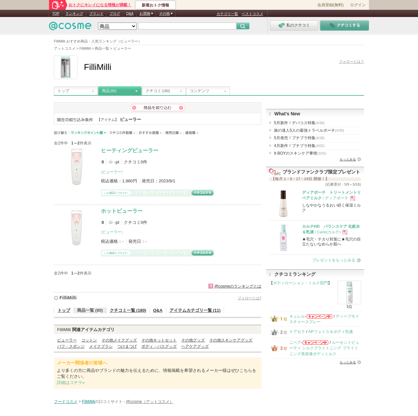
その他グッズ (193, 340)
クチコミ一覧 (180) (128, 310)
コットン (89, 340)
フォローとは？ (351, 61)
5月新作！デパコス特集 (299, 123)
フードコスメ (65, 401)
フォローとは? (249, 298)
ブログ (114, 13)
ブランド (96, 13)
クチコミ (158, 91)
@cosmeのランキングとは (237, 286)
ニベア (295, 342)
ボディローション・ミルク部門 (300, 283)
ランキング (74, 13)
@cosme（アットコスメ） (149, 401)
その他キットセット (159, 340)
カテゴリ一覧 (227, 14)
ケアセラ (297, 331)
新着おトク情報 (155, 5)
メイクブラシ (101, 346)
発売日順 (174, 133)
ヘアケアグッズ (195, 346)
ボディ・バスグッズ (159, 346)
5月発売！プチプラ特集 (299, 138)
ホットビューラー (122, 211)
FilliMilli (67, 297)
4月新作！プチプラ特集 (299, 145)
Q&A (130, 13)
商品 (109, 91)
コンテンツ (199, 91)
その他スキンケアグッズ (230, 340)
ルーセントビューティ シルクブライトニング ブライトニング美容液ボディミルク (324, 348)
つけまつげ (127, 346)
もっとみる (348, 159)
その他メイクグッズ (119, 340)
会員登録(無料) (330, 5)
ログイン (358, 5)
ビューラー (111, 172)
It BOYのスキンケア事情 (300, 153)
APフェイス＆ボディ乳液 (330, 331)
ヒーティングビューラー (129, 150)
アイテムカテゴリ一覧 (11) (195, 310)
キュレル (297, 316)
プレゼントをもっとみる (333, 260)
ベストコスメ (252, 14)
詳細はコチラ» (71, 382)
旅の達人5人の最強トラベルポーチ (309, 130)
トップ (63, 91)
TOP (55, 13)
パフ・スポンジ (71, 346)
